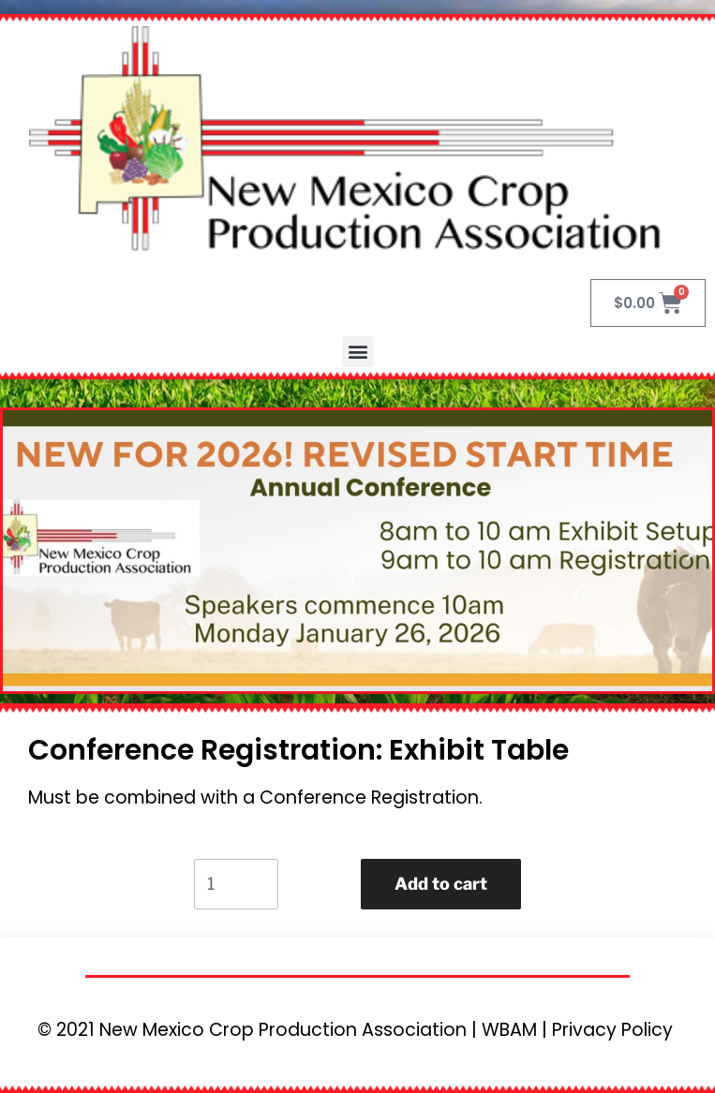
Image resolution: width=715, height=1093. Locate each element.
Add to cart (441, 884)
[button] (357, 351)
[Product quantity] (236, 884)
